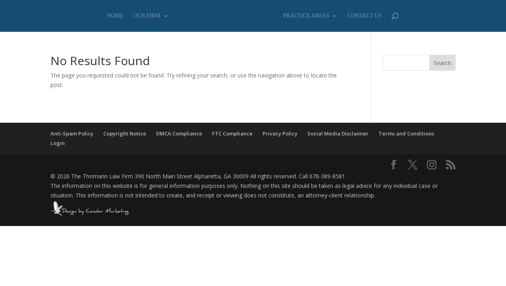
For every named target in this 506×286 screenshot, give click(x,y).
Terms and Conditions (406, 133)
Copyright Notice (124, 133)
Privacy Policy (280, 133)
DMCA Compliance (179, 133)
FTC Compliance (232, 133)
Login (57, 143)
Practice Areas (306, 16)
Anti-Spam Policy (71, 133)
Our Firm (146, 16)
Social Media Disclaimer (338, 133)
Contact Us (365, 16)
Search (442, 63)
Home (115, 16)
